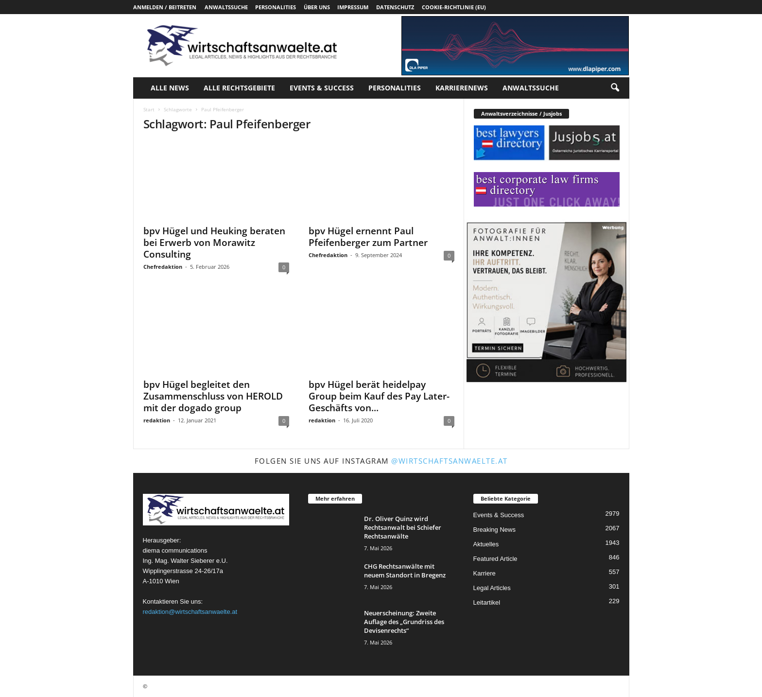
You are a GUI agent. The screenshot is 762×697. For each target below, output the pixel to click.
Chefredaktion (162, 266)
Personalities (275, 7)
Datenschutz (395, 7)
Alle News (170, 87)
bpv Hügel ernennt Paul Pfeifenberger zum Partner (368, 237)
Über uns (317, 7)
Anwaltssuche (226, 7)
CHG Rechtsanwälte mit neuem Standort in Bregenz (405, 570)
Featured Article (495, 558)
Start (149, 109)
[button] (614, 88)
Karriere (484, 573)
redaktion (156, 420)
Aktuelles (486, 544)
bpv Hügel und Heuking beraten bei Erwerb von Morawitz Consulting (214, 243)
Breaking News (494, 529)
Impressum (352, 7)
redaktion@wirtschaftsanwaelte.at (190, 611)
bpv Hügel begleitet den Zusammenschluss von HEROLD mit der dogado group (213, 396)
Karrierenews (461, 87)
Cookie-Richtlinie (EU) (454, 7)
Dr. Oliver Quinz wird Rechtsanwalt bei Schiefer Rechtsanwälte (402, 527)
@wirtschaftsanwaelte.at (449, 461)
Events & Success (322, 87)
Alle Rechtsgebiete (239, 87)
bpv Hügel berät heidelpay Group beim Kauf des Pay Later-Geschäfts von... (379, 396)
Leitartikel (487, 602)
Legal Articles (492, 588)
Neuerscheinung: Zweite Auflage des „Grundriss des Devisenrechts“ (404, 622)
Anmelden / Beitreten (164, 7)
